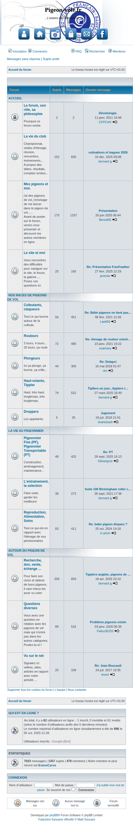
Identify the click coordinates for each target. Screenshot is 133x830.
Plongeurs (32, 358)
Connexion (37, 51)
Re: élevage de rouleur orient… (108, 339)
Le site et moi (34, 253)
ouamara (105, 348)
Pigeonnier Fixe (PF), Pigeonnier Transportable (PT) (35, 446)
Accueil (15, 98)
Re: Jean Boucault (108, 665)
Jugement (108, 413)
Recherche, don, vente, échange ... (33, 564)
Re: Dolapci (108, 361)
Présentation (108, 210)
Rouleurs (31, 336)
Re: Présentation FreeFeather (108, 267)
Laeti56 (105, 321)
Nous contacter (77, 689)
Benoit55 (105, 219)
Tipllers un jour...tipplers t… (108, 388)
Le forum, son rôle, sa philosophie (35, 110)
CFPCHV (105, 122)
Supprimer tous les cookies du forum (30, 689)
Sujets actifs (51, 59)
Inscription (17, 51)
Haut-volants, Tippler (34, 383)
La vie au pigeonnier (26, 430)
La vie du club (35, 136)
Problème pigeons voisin (108, 622)
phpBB (53, 815)
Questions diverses (32, 606)
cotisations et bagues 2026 (108, 152)
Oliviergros (105, 461)
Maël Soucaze (86, 819)
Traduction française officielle (56, 819)
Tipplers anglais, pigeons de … (108, 574)
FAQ (76, 51)
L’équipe (60, 689)
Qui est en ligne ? (23, 713)
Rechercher (95, 51)
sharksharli (105, 422)
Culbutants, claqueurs (33, 307)
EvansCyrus (47, 765)
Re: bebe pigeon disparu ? (108, 524)
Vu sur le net (34, 656)
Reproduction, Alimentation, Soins (35, 516)
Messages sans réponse (23, 59)
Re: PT (108, 452)
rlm (105, 370)
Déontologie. (108, 113)
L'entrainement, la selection (36, 484)
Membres (116, 51)
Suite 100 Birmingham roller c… (108, 489)
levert (105, 674)
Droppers (31, 412)
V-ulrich (105, 533)
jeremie (105, 276)
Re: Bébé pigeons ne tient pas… (108, 312)
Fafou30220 (105, 631)
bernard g (105, 161)
